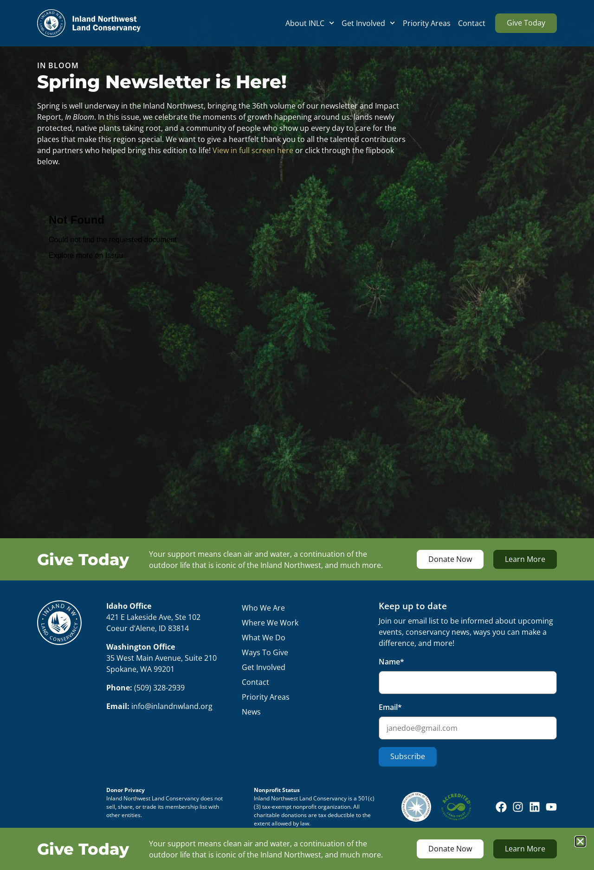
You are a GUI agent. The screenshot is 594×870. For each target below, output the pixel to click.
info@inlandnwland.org (172, 706)
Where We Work (270, 623)
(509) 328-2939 (159, 688)
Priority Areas (427, 23)
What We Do (263, 637)
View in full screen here (253, 150)
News (251, 712)
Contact (471, 23)
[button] (580, 841)
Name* (468, 675)
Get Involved (368, 23)
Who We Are (263, 608)
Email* (468, 721)
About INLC (309, 23)
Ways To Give (265, 652)
